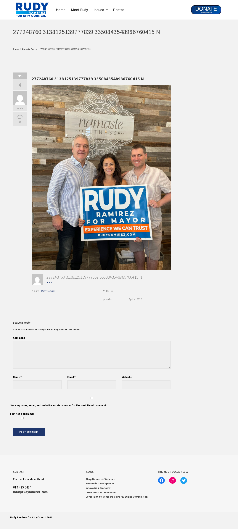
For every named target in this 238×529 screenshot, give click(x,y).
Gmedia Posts (29, 49)
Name (17, 377)
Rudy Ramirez (48, 291)
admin (20, 108)
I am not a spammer (22, 416)
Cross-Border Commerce (101, 492)
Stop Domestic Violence (100, 479)
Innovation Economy (98, 488)
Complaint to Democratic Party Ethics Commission (117, 496)
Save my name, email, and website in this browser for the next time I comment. (58, 405)
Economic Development (100, 483)
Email (71, 377)
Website (127, 377)
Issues (101, 10)
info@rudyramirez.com (30, 492)
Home (60, 10)
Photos (119, 10)
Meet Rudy (79, 10)
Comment (20, 337)
